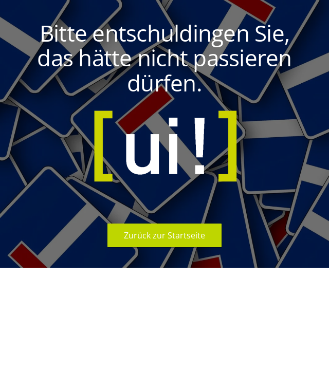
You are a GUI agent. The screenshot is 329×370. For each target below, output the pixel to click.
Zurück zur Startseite (164, 235)
